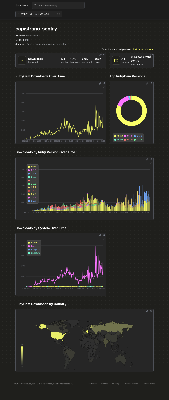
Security (115, 383)
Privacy (104, 383)
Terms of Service (131, 383)
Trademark (92, 383)
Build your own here (143, 49)
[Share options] (100, 55)
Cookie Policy (149, 383)
